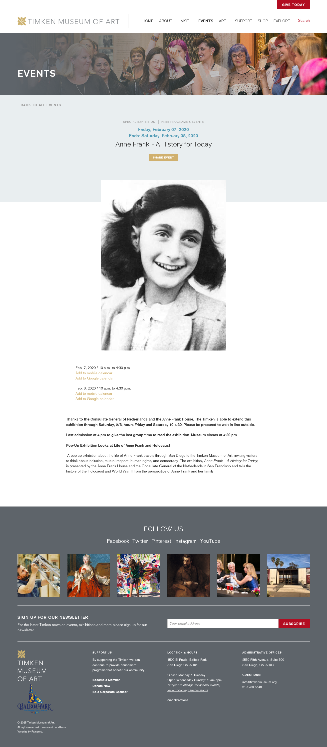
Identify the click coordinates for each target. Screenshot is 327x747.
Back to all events (41, 105)
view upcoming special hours (187, 690)
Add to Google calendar (94, 378)
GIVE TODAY (293, 5)
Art (222, 21)
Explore (282, 21)
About (165, 21)
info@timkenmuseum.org (259, 682)
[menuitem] (148, 21)
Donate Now (101, 686)
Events (205, 21)
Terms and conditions (53, 727)
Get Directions (177, 700)
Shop (263, 21)
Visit (185, 21)
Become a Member (106, 680)
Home (148, 21)
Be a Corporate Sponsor (110, 692)
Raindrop (36, 731)
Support (243, 21)
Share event (163, 157)
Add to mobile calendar (93, 373)
